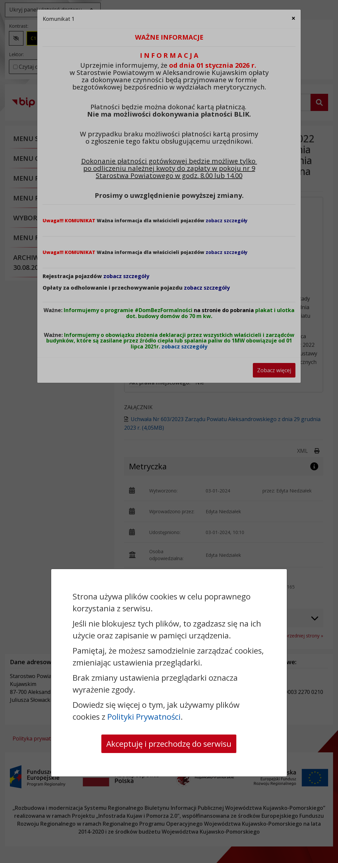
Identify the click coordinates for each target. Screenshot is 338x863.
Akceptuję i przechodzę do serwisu (168, 743)
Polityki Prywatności (144, 716)
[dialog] (169, 431)
